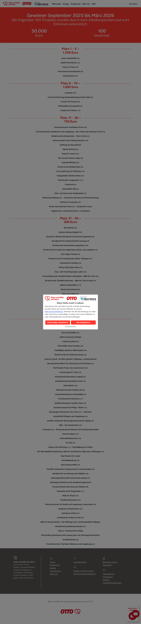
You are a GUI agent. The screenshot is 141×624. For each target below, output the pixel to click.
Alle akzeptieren (83, 323)
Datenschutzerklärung (54, 312)
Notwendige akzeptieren (57, 323)
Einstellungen (70, 326)
